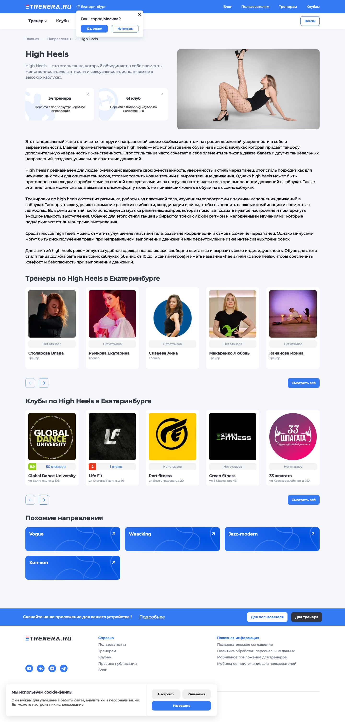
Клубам (313, 7)
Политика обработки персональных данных (255, 651)
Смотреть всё (304, 383)
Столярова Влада (46, 353)
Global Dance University (51, 476)
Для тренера (306, 617)
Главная (32, 39)
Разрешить (181, 705)
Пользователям (255, 7)
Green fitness (222, 476)
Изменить (125, 28)
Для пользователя (267, 617)
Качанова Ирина (286, 353)
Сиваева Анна (163, 353)
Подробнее (152, 617)
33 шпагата (280, 476)
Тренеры (37, 21)
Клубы (62, 21)
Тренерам (288, 7)
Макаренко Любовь (229, 353)
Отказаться (196, 694)
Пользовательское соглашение (245, 644)
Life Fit (95, 476)
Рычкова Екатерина (109, 353)
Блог (227, 7)
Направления (59, 39)
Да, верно (94, 28)
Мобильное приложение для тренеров (252, 657)
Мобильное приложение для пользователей (256, 664)
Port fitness (160, 476)
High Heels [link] (89, 39)
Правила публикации (117, 664)
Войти (310, 21)
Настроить (166, 694)
